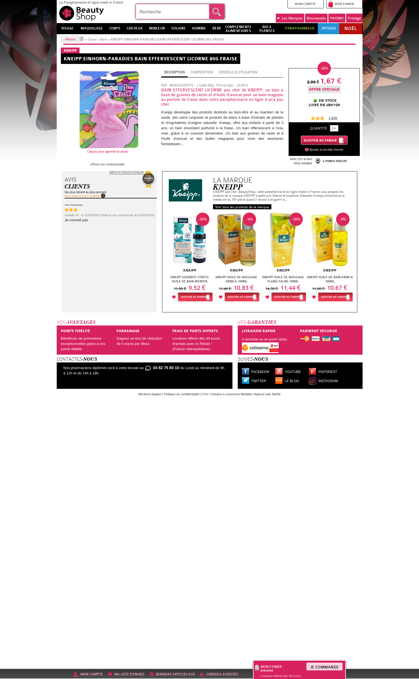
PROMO (337, 18)
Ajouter (193, 297)
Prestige (354, 18)
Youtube (293, 372)
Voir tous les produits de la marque (242, 207)
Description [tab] (174, 72)
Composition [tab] (201, 72)
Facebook (260, 372)
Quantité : (319, 128)
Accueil (81, 38)
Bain (103, 39)
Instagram (328, 381)
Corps (92, 39)
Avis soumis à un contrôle (82, 196)
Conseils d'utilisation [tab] (238, 72)
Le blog (292, 381)
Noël (350, 28)
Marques (290, 18)
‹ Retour (70, 39)
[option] (189, 258)
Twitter (258, 381)
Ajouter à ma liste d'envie (326, 149)
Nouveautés (316, 18)
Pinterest (327, 372)
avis (333, 118)
